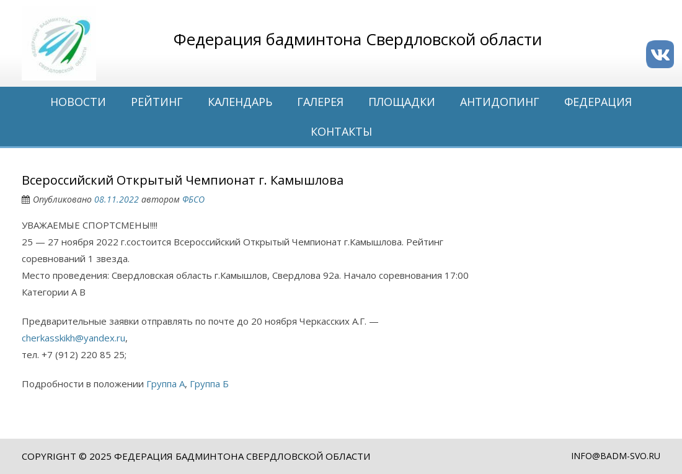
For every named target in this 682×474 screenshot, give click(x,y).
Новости (78, 101)
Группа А (165, 383)
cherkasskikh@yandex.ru (73, 337)
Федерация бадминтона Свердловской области (242, 456)
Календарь (240, 101)
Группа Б (209, 383)
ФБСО (193, 199)
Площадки (401, 101)
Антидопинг (499, 101)
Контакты (341, 131)
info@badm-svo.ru (615, 456)
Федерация (598, 101)
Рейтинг (157, 101)
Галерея (320, 101)
